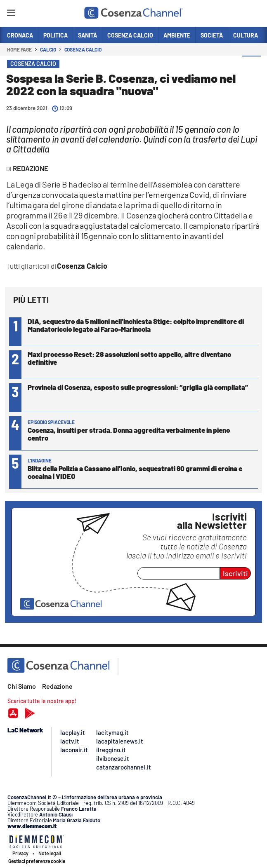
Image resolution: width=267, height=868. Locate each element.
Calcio (48, 49)
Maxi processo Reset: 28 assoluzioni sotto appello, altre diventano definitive (129, 358)
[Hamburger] (11, 14)
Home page (19, 49)
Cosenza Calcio (83, 49)
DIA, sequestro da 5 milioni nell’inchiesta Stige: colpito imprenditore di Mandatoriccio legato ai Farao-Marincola (136, 325)
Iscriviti (235, 573)
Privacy (20, 853)
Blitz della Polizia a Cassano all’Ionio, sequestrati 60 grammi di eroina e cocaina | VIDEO (135, 472)
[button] (251, 65)
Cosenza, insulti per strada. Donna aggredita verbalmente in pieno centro (129, 434)
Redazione (57, 686)
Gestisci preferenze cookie (36, 861)
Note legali (49, 853)
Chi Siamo (21, 686)
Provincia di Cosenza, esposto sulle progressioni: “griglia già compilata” (138, 387)
